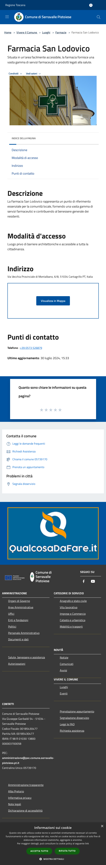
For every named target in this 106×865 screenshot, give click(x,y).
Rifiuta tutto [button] (67, 850)
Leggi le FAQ (67, 724)
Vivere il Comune (27, 32)
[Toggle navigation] (7, 17)
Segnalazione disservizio (74, 718)
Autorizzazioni (16, 664)
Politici (12, 626)
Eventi (64, 693)
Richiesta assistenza (72, 730)
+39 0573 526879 (31, 348)
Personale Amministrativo (23, 633)
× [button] (102, 826)
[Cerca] (98, 17)
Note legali (14, 804)
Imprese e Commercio (73, 614)
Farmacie (60, 32)
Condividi (16, 74)
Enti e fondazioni (18, 620)
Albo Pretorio (16, 791)
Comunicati (66, 664)
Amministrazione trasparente (26, 785)
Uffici (11, 614)
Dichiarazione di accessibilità (25, 810)
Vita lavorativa (68, 607)
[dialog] (53, 843)
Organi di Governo (19, 601)
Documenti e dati (18, 639)
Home (7, 32)
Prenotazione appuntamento (77, 711)
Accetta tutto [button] (39, 851)
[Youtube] (92, 581)
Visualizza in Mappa (53, 301)
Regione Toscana (15, 5)
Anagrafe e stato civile (73, 601)
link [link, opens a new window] (87, 843)
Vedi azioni (34, 74)
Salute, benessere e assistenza (26, 657)
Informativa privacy (19, 798)
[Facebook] (83, 581)
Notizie (64, 657)
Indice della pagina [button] (24, 138)
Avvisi (63, 670)
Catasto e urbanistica (72, 620)
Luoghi (46, 32)
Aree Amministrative (20, 607)
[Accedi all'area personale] (91, 5)
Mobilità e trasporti (71, 626)
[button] (53, 859)
